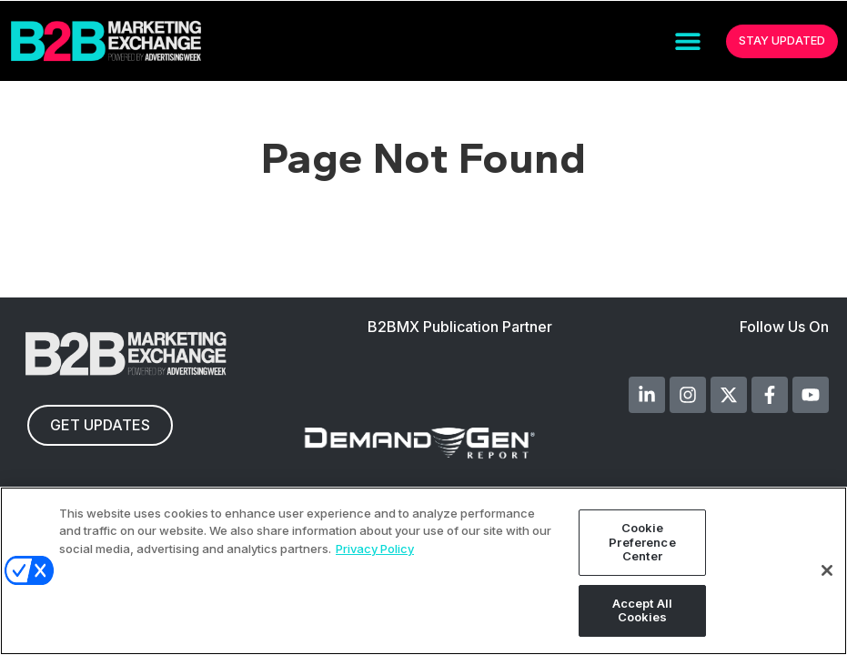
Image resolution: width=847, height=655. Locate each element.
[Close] (827, 570)
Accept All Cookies (642, 610)
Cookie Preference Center (642, 541)
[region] (423, 571)
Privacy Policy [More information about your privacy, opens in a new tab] (375, 548)
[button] (687, 41)
